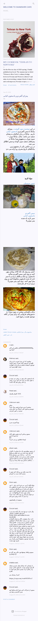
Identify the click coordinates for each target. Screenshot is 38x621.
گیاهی (4, 335)
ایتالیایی (19, 332)
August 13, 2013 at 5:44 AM (17, 595)
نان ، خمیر (9, 335)
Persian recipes (11, 332)
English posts (9, 11)
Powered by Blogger (19, 611)
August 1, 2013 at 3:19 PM (16, 503)
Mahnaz (12, 358)
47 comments (12, 85)
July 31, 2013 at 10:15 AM (16, 476)
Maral (11, 391)
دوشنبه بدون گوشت (22, 129)
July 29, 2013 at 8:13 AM (16, 385)
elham (11, 448)
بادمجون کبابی (12, 131)
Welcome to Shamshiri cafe (17, 7)
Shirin (11, 482)
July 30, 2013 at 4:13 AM (16, 425)
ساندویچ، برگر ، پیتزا (26, 332)
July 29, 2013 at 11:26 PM (16, 396)
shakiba (12, 563)
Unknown (12, 402)
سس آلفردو (30, 213)
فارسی (19, 11)
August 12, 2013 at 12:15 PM (17, 581)
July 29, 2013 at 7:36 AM (16, 352)
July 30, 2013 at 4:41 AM (16, 442)
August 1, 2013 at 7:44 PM (16, 557)
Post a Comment (9, 599)
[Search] (33, 3)
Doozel (11, 375)
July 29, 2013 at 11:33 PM (16, 414)
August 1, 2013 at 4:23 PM (16, 543)
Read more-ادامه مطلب (27, 84)
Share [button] (5, 85)
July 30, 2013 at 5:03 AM (16, 463)
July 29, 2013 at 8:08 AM (16, 370)
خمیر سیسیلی (29, 183)
